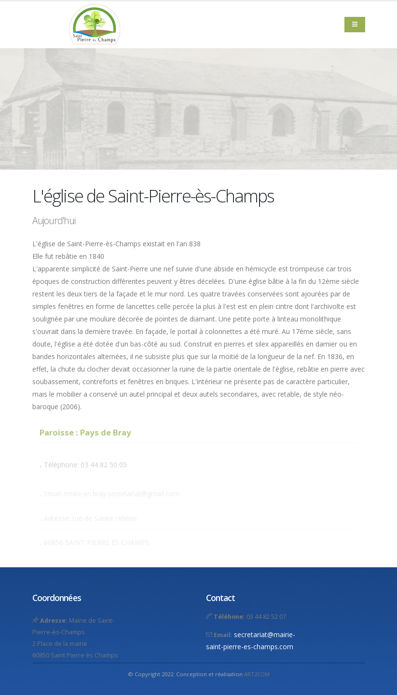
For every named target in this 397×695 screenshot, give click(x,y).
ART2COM (257, 674)
